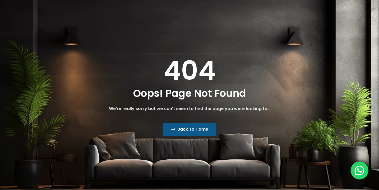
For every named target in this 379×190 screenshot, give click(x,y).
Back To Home (189, 129)
